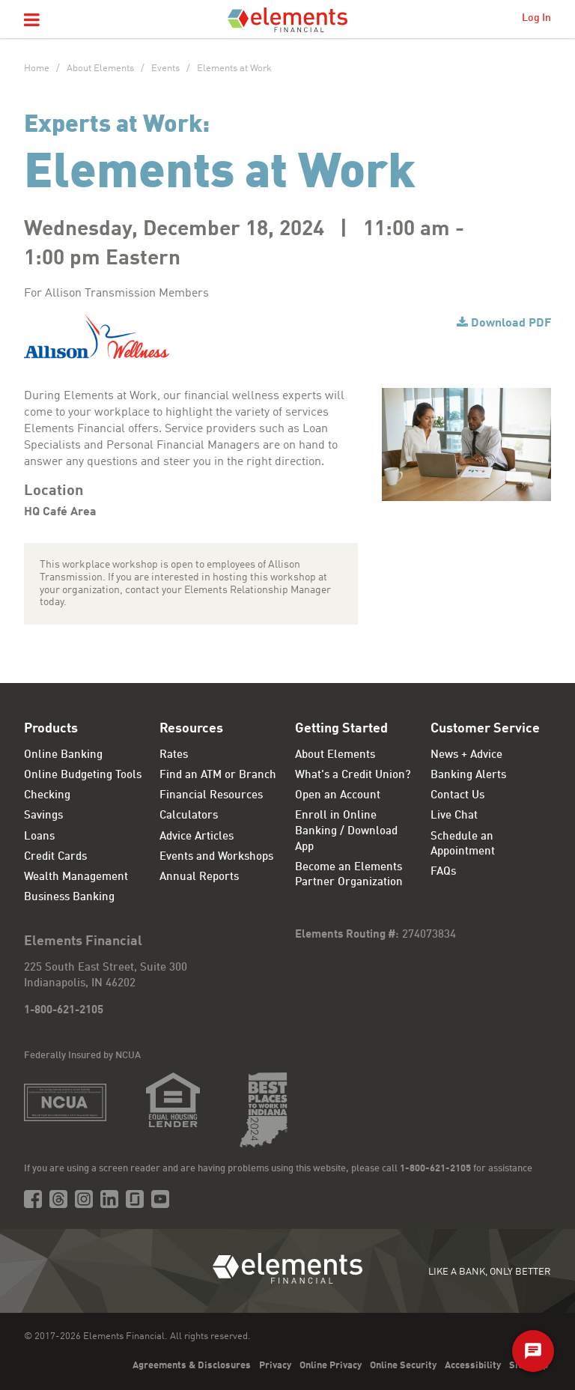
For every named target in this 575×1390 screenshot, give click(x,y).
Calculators (188, 816)
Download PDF (511, 324)
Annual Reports (199, 877)
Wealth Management (76, 877)
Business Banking (69, 897)
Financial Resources (211, 795)
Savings (43, 816)
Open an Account (337, 795)
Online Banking (63, 755)
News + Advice (466, 755)
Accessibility (473, 1366)
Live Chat (454, 816)
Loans (39, 837)
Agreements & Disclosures (192, 1366)
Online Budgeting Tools (83, 775)
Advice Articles (196, 837)
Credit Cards (55, 857)
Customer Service (485, 728)
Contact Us (457, 795)
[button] (32, 20)
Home (36, 68)
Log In (536, 18)
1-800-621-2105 (63, 1010)
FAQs (443, 872)
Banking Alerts (468, 775)
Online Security (403, 1366)
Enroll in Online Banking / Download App (346, 831)
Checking (47, 795)
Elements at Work (234, 68)
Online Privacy (330, 1366)
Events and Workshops (216, 857)
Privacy (275, 1366)
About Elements (100, 68)
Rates (173, 755)
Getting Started (341, 728)
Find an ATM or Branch (217, 775)
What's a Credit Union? (353, 775)
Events (165, 68)
